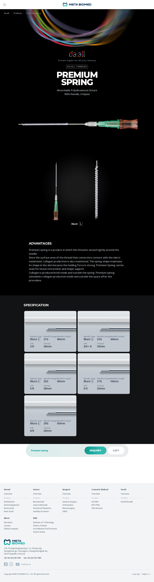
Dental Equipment (11, 505)
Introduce (8, 522)
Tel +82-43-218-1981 (12, 558)
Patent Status (39, 532)
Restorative (9, 508)
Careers (7, 525)
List (116, 450)
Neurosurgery (68, 508)
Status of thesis (40, 525)
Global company (11, 528)
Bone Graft (9, 511)
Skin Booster (97, 508)
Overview (8, 493)
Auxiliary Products (41, 511)
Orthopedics (67, 505)
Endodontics (9, 501)
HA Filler (95, 501)
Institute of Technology (43, 522)
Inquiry (95, 450)
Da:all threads (127, 501)
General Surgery (69, 501)
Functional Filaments (42, 508)
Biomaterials (38, 501)
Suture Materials (40, 505)
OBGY (64, 511)
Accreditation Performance (45, 528)
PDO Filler (96, 505)
